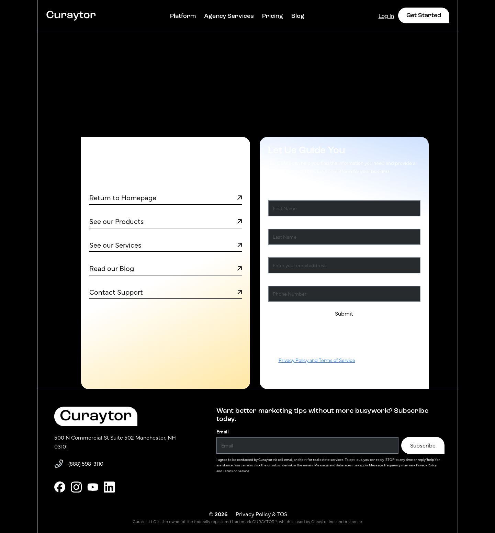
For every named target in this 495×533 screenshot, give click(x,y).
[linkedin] (109, 486)
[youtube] (92, 486)
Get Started (423, 15)
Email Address (285, 251)
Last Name (281, 223)
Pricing (272, 16)
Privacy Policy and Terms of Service (317, 359)
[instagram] (76, 486)
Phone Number (285, 280)
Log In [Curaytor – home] (386, 15)
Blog (297, 16)
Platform (183, 16)
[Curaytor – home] (71, 15)
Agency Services (229, 16)
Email (222, 431)
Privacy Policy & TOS (261, 514)
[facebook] (59, 486)
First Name (281, 194)
